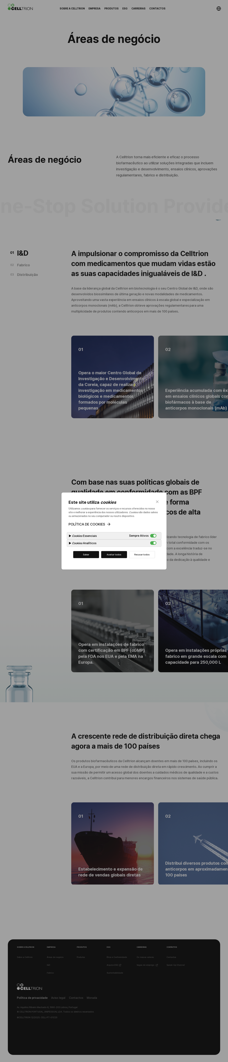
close (157, 502)
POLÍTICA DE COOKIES (87, 524)
